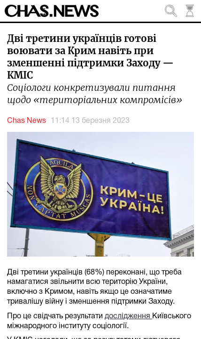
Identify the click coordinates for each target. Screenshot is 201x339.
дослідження (128, 316)
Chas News (26, 121)
